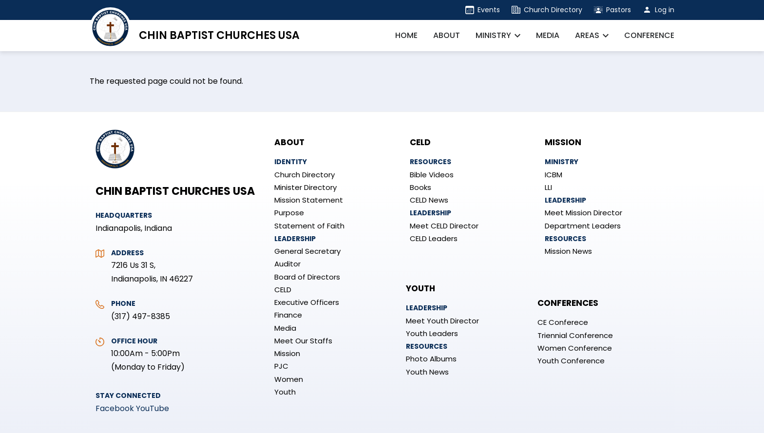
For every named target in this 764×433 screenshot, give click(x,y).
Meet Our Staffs (303, 341)
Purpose (289, 212)
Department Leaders (583, 226)
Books (420, 187)
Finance (288, 315)
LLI (548, 187)
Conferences (567, 303)
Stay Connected (128, 395)
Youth (285, 392)
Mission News (568, 251)
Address (127, 253)
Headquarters (124, 215)
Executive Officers (306, 302)
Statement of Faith (309, 226)
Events (489, 10)
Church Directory (553, 10)
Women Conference (574, 348)
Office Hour (134, 341)
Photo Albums (431, 359)
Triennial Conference (575, 335)
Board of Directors (307, 277)
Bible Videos (432, 174)
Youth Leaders (432, 333)
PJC (281, 366)
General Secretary (307, 251)
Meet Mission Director (583, 212)
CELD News (429, 200)
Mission (287, 353)
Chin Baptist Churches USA (219, 35)
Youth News (427, 372)
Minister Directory (305, 187)
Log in (664, 10)
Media (285, 328)
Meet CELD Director (444, 226)
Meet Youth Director (442, 321)
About (289, 142)
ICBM (553, 174)
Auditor (287, 264)
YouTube (152, 408)
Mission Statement (308, 200)
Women (288, 379)
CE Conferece (562, 322)
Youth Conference (571, 361)
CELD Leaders (434, 238)
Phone (123, 303)
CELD (282, 289)
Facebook (115, 408)
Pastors (618, 10)
